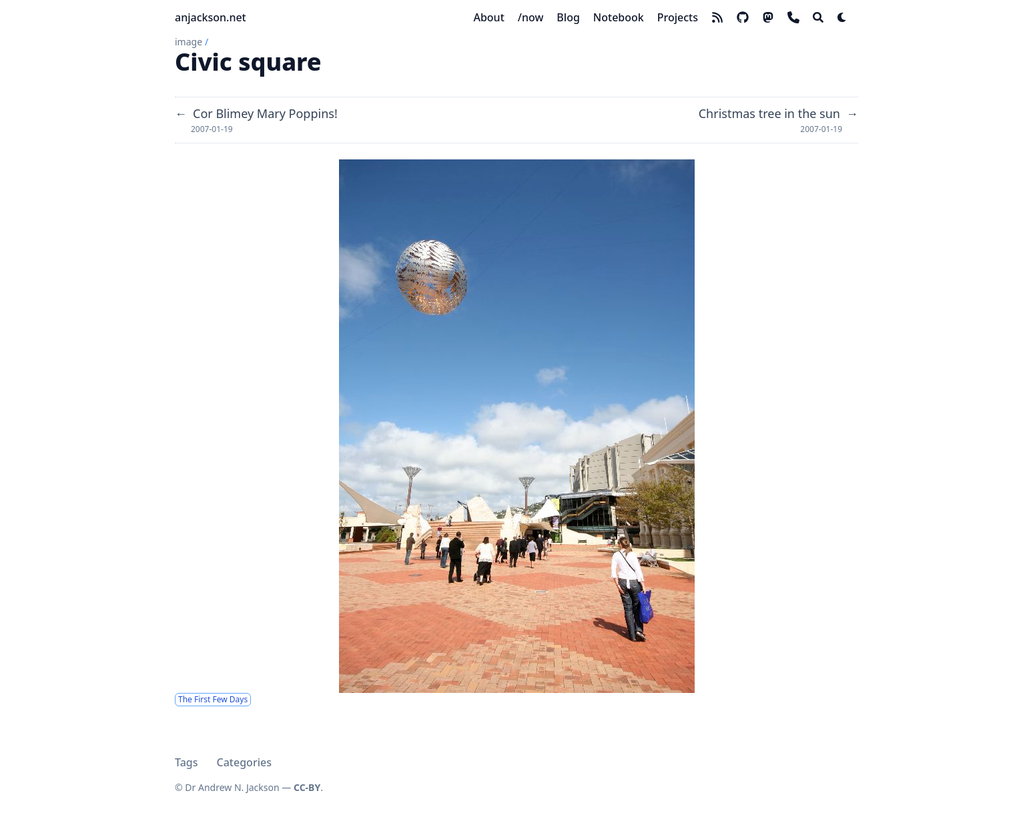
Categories (244, 762)
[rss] (717, 17)
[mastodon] (768, 17)
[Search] (818, 17)
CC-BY (307, 787)
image (188, 41)
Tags (186, 762)
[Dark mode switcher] (842, 17)
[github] (743, 17)
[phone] (793, 17)
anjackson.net (210, 17)
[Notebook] (618, 17)
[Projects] (677, 17)
